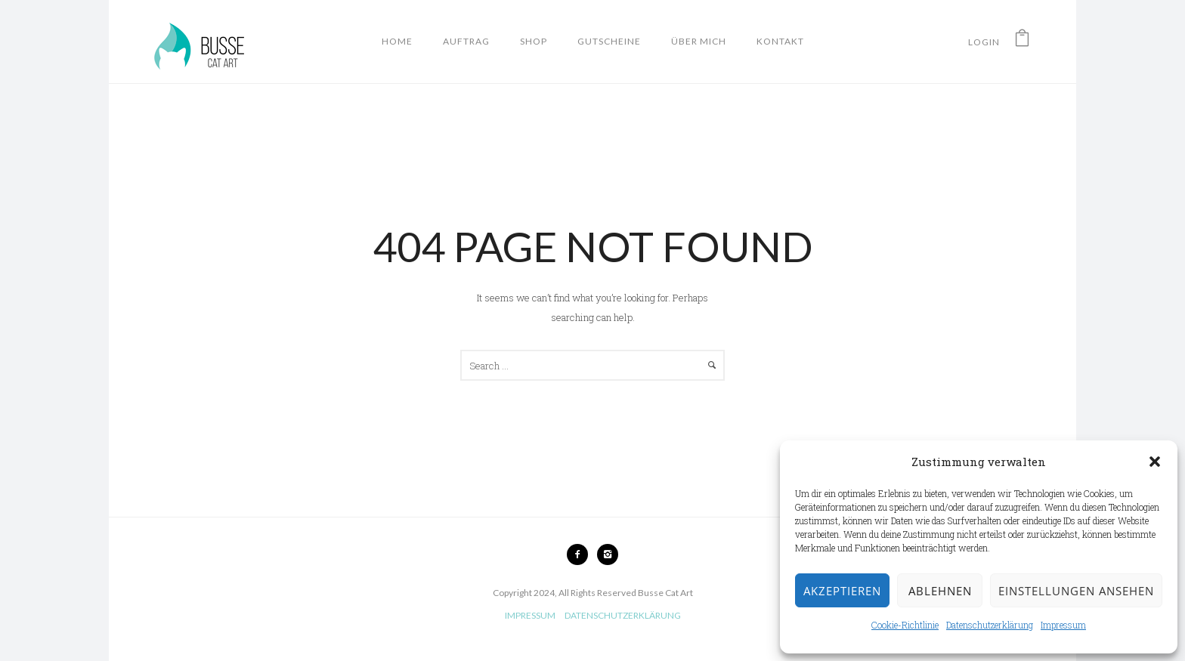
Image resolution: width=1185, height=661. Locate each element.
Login (984, 42)
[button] (1154, 461)
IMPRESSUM (530, 615)
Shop (533, 41)
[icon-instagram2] (607, 554)
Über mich (698, 41)
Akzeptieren (842, 590)
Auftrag (466, 41)
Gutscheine (609, 41)
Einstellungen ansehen (1076, 590)
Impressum (1063, 625)
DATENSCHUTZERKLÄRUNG (623, 615)
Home (397, 41)
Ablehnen (940, 590)
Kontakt (780, 41)
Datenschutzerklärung (989, 625)
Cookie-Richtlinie (905, 625)
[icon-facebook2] (581, 554)
